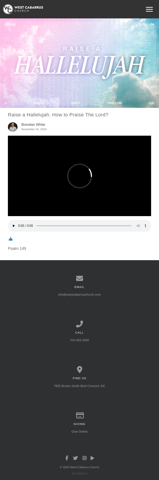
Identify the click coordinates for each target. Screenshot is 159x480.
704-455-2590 (79, 340)
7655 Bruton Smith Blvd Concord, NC (79, 386)
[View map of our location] (79, 369)
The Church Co (79, 473)
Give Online (79, 431)
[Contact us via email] (79, 278)
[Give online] (79, 415)
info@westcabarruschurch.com (79, 294)
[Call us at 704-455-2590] (79, 324)
